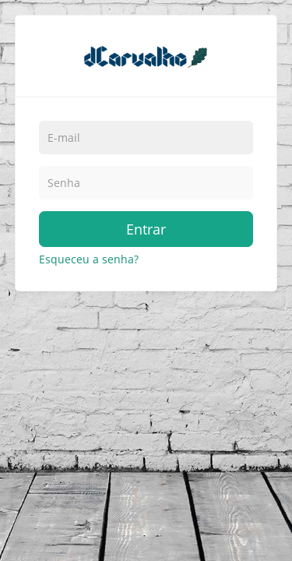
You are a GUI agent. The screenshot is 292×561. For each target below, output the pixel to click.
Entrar (146, 229)
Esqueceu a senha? (89, 259)
